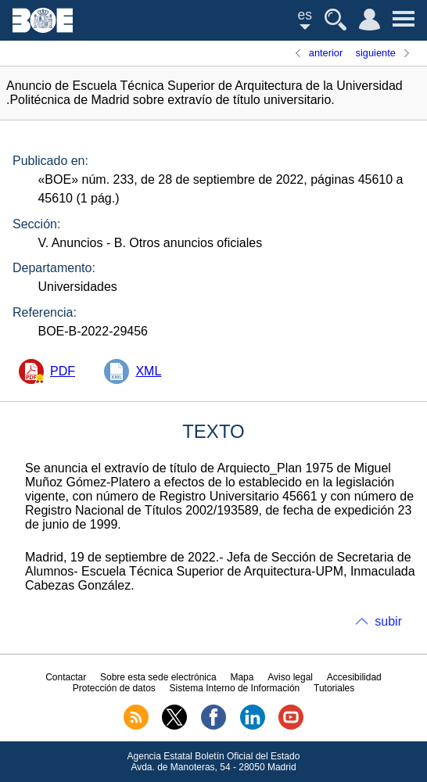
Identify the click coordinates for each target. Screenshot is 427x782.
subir (388, 621)
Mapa (241, 677)
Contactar (65, 677)
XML (148, 371)
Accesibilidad (354, 677)
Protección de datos (114, 688)
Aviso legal (290, 677)
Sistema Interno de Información (235, 688)
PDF (62, 371)
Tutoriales (334, 688)
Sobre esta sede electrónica (158, 677)
